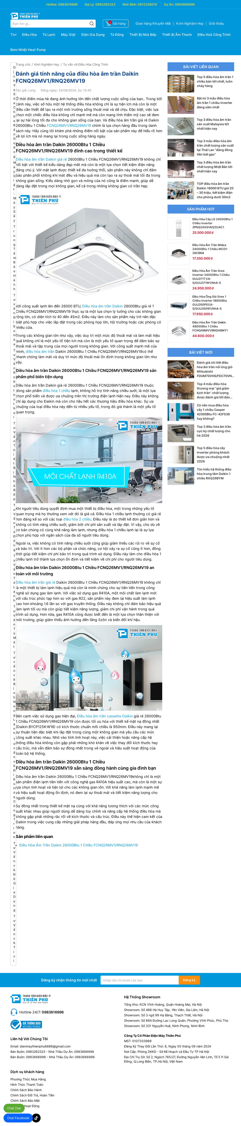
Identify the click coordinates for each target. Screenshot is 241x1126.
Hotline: (51, 4)
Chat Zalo (14, 1108)
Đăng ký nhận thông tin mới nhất (69, 980)
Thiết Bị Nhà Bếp (142, 34)
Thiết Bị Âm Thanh (177, 34)
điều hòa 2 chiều (77, 519)
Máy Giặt (68, 34)
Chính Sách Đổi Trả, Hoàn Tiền (32, 1095)
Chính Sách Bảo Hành (26, 1090)
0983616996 (68, 4)
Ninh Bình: (129, 4)
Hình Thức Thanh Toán (26, 1084)
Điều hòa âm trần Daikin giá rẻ (41, 159)
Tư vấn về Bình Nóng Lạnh (14, 693)
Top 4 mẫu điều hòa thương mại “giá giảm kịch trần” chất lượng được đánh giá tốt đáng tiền (214, 393)
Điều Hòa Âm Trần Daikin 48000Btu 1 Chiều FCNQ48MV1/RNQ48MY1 (210, 326)
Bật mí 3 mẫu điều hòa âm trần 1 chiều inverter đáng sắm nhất (214, 102)
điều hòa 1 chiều (56, 390)
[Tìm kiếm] (92, 24)
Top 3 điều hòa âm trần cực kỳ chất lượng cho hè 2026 (214, 431)
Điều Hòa (29, 34)
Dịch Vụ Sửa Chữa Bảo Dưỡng (14, 111)
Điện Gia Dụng (93, 34)
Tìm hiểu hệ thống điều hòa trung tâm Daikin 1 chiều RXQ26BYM (214, 473)
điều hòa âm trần (40, 351)
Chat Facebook (18, 1118)
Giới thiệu (216, 23)
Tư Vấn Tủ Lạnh (14, 578)
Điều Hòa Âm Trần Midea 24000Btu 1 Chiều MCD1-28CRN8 (210, 249)
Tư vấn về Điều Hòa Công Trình (14, 788)
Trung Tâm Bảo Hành (14, 258)
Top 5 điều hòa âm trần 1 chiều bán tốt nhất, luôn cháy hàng (215, 81)
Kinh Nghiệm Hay (189, 23)
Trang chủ (23, 64)
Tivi (13, 34)
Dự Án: (169, 4)
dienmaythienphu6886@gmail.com (45, 1046)
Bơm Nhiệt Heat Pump (28, 50)
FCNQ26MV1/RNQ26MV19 (69, 125)
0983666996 (185, 4)
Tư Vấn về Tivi (14, 938)
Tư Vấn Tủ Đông (14, 527)
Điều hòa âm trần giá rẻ (35, 582)
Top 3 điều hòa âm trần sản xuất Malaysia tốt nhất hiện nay (214, 124)
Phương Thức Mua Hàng (28, 1079)
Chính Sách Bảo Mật (25, 1100)
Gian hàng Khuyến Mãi (153, 23)
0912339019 (147, 4)
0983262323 (105, 4)
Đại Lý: (90, 4)
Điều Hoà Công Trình (214, 34)
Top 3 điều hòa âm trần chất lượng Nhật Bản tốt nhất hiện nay (214, 166)
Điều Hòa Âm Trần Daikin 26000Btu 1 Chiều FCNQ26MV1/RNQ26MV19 (78, 845)
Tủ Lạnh (49, 34)
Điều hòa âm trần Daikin (102, 306)
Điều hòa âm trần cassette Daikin (105, 716)
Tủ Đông (117, 34)
